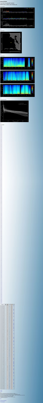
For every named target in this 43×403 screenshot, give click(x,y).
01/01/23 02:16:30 (2, 313)
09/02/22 (1, 157)
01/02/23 (1, 390)
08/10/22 (1, 129)
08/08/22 (1, 127)
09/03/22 (1, 158)
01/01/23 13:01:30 (2, 351)
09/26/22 (1, 186)
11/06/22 (1, 236)
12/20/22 (1, 289)
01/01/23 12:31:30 (2, 349)
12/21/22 (1, 290)
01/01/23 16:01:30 (2, 361)
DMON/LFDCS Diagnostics (3, 400)
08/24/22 (1, 146)
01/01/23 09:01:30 (2, 337)
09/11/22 (1, 168)
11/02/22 (1, 231)
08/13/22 (1, 133)
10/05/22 (1, 197)
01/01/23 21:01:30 (2, 379)
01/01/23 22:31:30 (2, 384)
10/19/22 (1, 214)
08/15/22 (1, 135)
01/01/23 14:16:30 (2, 355)
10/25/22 (1, 221)
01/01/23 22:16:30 (2, 383)
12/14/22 (1, 282)
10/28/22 (1, 225)
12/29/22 (1, 300)
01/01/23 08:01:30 (2, 333)
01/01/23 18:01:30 (2, 368)
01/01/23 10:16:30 (2, 341)
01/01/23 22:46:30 (2, 385)
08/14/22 (1, 134)
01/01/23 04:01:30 (2, 319)
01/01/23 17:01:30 (2, 365)
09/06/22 (1, 162)
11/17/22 (1, 249)
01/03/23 (1, 391)
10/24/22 (1, 220)
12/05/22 (1, 271)
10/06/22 (1, 198)
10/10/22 (1, 203)
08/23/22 (1, 145)
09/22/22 (1, 181)
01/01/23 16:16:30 (2, 362)
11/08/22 (1, 238)
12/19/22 (1, 288)
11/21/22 (1, 254)
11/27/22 (1, 261)
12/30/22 (1, 301)
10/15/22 (1, 209)
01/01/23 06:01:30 (2, 326)
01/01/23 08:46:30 (2, 336)
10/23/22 (1, 219)
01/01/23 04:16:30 (2, 320)
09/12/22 (1, 169)
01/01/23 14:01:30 (2, 354)
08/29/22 (1, 152)
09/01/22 (1, 156)
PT (13, 305)
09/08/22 (1, 164)
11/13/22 (1, 244)
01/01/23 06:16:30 (2, 327)
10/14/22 (1, 208)
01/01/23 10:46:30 (2, 343)
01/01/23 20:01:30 (2, 375)
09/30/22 (1, 191)
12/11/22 (1, 278)
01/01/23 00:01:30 (2, 305)
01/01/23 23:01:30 (2, 386)
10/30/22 (1, 227)
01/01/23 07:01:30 (2, 330)
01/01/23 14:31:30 (2, 356)
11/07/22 (1, 237)
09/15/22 (1, 173)
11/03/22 (1, 232)
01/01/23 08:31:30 (2, 335)
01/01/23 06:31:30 (2, 328)
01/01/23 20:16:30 (2, 376)
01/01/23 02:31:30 (2, 314)
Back (0, 398)
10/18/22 (1, 213)
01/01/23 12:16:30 (2, 348)
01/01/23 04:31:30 (2, 321)
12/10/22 (1, 277)
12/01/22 (1, 266)
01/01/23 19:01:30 (2, 372)
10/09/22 (1, 202)
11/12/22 (1, 243)
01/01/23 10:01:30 (2, 340)
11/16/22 (1, 248)
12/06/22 (1, 272)
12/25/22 (1, 295)
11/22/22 (1, 255)
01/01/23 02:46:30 (2, 315)
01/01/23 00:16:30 (2, 306)
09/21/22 (1, 180)
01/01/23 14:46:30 (2, 357)
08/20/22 (1, 141)
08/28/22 (1, 151)
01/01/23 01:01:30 (2, 309)
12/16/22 (1, 284)
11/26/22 (1, 260)
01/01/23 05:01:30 (2, 323)
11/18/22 (1, 250)
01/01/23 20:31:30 (2, 377)
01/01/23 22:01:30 (2, 382)
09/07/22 (1, 163)
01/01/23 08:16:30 (2, 334)
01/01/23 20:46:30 (2, 378)
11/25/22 (1, 259)
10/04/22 (1, 196)
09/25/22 (1, 185)
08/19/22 (1, 140)
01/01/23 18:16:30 (2, 369)
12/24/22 (1, 294)
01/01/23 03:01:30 (2, 316)
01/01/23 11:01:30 (2, 344)
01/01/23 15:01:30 (2, 358)
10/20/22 (1, 215)
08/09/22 (1, 128)
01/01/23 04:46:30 (2, 322)
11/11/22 (1, 242)
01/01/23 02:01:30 (2, 312)
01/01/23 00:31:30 (2, 307)
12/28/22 (1, 299)
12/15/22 (1, 283)
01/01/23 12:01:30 (2, 347)
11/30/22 (1, 265)
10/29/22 (1, 226)
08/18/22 (1, 139)
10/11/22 (1, 204)
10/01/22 (1, 192)
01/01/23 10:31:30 (2, 342)
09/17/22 (1, 175)
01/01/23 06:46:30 (2, 329)
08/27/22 (1, 150)
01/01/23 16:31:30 (2, 363)
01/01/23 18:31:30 (2, 370)
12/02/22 (1, 267)
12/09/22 (1, 276)
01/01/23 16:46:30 (2, 364)
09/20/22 (1, 179)
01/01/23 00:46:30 (2, 308)
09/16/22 (1, 174)
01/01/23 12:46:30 (2, 350)
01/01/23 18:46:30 (2, 371)
